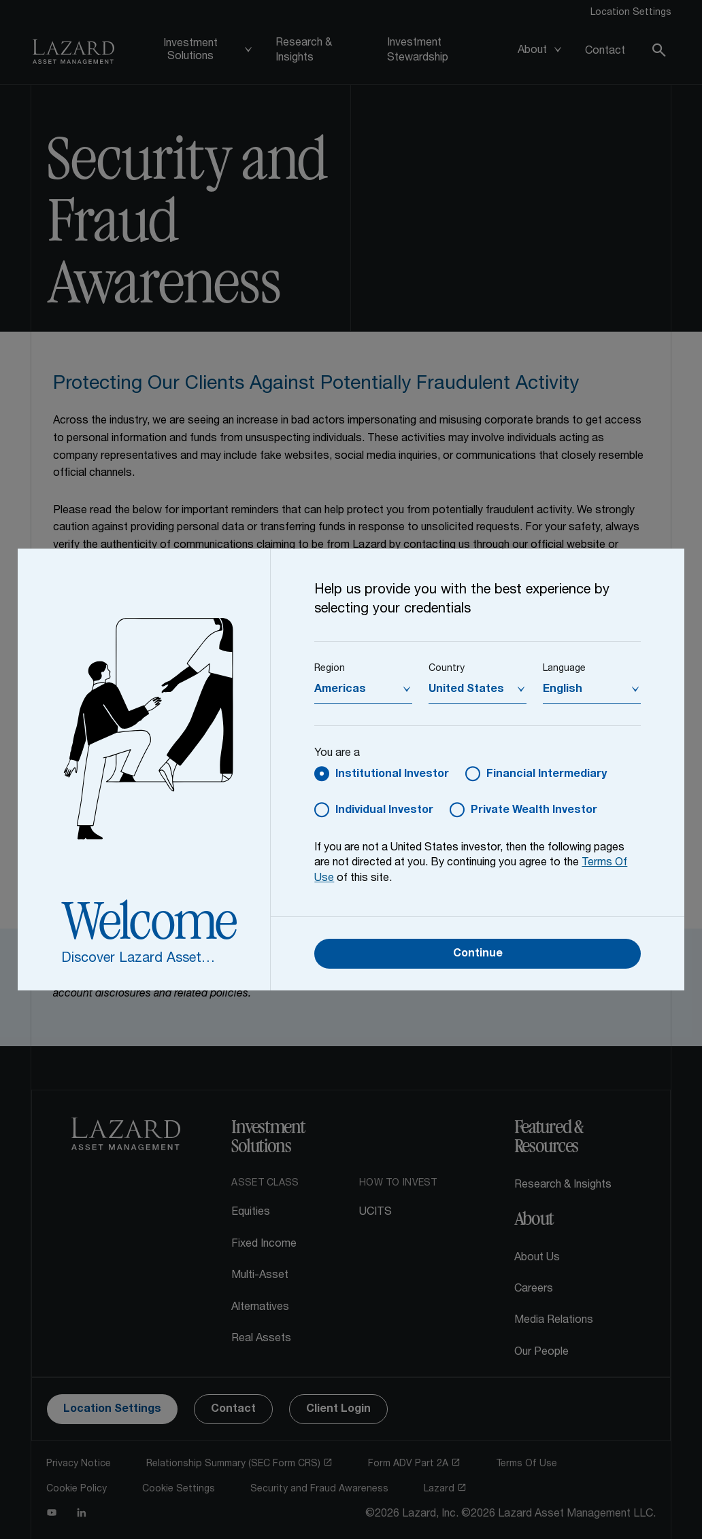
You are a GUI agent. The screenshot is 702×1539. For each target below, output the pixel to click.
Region (329, 669)
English (562, 690)
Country (447, 669)
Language (564, 669)
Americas (340, 690)
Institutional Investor (392, 774)
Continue (478, 954)
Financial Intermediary (546, 774)
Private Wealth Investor (534, 811)
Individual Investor (384, 811)
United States (466, 690)
